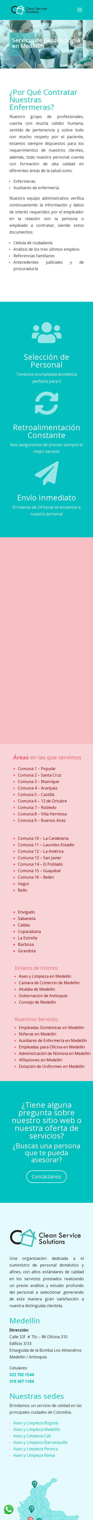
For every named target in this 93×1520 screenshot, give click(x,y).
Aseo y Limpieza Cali (32, 1436)
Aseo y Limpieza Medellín (36, 1429)
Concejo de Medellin (37, 1002)
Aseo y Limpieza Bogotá (35, 1423)
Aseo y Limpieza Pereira (35, 1449)
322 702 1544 (21, 1374)
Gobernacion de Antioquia (43, 995)
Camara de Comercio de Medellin (49, 982)
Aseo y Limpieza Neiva (34, 1455)
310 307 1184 (21, 1381)
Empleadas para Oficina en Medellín (52, 1047)
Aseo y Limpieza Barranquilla (40, 1442)
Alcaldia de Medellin (37, 989)
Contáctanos (46, 1176)
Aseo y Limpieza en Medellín (45, 976)
